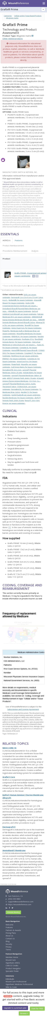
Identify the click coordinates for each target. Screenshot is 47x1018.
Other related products (13, 38)
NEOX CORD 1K (9, 748)
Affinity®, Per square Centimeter (19, 311)
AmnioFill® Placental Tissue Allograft (24, 350)
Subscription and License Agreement (23, 709)
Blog (7, 941)
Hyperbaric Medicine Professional (19, 984)
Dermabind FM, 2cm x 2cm (12, 370)
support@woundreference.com (20, 901)
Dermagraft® (9, 827)
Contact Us (10, 938)
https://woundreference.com (19, 904)
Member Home (12, 957)
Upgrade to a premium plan (15, 1008)
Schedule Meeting (13, 912)
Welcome (9, 924)
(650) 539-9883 (14, 899)
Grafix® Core (9, 777)
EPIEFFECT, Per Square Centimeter (14, 359)
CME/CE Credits (12, 965)
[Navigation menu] (44, 3)
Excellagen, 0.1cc (28, 339)
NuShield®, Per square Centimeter (21, 300)
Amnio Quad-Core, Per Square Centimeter (26, 328)
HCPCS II (6, 240)
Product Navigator (13, 968)
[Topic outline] (43, 9)
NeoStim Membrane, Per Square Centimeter (18, 398)
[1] (10, 527)
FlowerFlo (6, 331)
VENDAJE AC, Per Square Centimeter (24, 336)
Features (18, 240)
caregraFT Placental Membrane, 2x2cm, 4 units (19, 384)
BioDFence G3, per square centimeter (24, 356)
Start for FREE (37, 1008)
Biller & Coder (11, 987)
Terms (8, 949)
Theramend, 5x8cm (9, 387)
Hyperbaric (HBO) (13, 963)
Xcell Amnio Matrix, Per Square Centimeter (26, 367)
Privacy (8, 947)
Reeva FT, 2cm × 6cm (32, 400)
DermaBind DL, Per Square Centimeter (24, 389)
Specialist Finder (12, 971)
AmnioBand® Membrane (14, 850)
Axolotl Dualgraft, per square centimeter (25, 395)
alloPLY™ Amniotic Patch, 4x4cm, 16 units (21, 378)
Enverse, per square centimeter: (14, 403)
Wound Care (11, 960)
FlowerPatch (15, 364)
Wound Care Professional (16, 981)
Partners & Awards (13, 930)
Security (9, 944)
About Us (9, 936)
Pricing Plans (11, 933)
